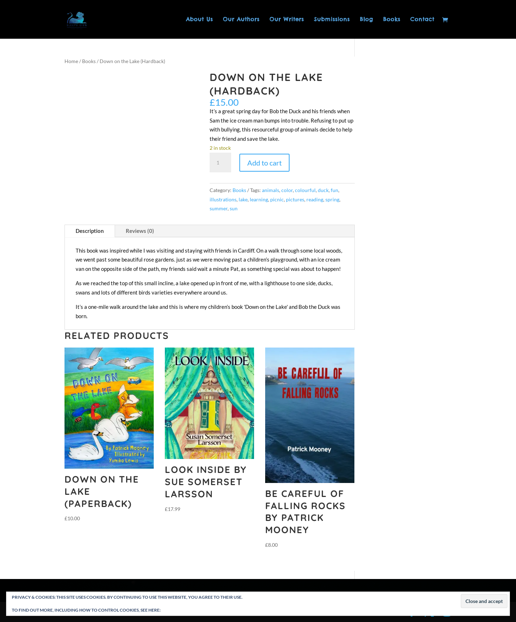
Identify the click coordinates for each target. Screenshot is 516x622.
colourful (305, 190)
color (287, 190)
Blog (366, 20)
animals (270, 190)
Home (71, 61)
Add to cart (264, 162)
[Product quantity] (220, 163)
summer (219, 208)
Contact (422, 20)
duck (323, 190)
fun (334, 190)
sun (234, 208)
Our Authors (241, 20)
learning (259, 199)
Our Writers (286, 20)
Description (90, 231)
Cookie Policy (178, 610)
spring (332, 199)
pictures (295, 199)
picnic (277, 199)
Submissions (332, 20)
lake (243, 199)
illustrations (223, 199)
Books (391, 20)
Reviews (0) (140, 231)
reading (314, 199)
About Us (199, 20)
